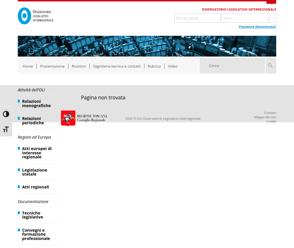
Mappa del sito (265, 117)
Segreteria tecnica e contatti (117, 66)
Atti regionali (35, 187)
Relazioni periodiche (33, 120)
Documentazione (33, 201)
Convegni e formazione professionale (36, 234)
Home (28, 66)
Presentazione (52, 66)
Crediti (271, 121)
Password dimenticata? (257, 26)
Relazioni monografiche (36, 103)
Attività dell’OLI (31, 89)
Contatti (270, 113)
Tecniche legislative (32, 215)
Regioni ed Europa (34, 137)
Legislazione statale (34, 172)
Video (173, 66)
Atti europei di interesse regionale (37, 153)
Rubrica (154, 66)
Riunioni (79, 66)
